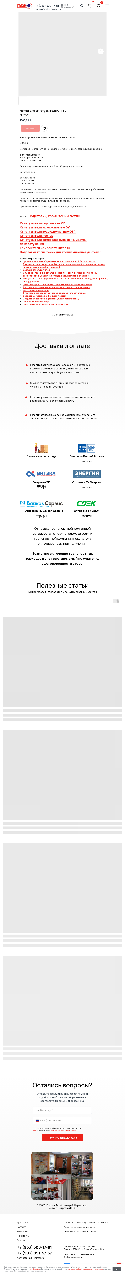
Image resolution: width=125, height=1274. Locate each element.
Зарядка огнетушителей (36, 269)
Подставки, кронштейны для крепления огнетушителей (60, 252)
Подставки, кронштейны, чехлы (54, 216)
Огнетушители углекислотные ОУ (45, 227)
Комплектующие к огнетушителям (45, 248)
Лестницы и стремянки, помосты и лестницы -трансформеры (56, 287)
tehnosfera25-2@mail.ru (30, 1257)
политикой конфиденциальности (63, 1130)
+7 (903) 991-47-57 (34, 1253)
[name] (62, 1110)
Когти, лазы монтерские (36, 290)
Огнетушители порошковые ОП (42, 223)
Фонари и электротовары (36, 301)
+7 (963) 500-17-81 (34, 1247)
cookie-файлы (35, 1269)
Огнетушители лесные (36, 236)
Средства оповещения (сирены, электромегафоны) (51, 298)
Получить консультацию (62, 1137)
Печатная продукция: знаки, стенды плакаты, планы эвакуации (57, 284)
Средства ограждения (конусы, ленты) (44, 295)
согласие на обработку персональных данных (85, 1269)
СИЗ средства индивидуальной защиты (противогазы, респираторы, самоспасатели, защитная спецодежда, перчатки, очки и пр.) (60, 274)
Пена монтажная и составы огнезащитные (46, 304)
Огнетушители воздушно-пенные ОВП (48, 231)
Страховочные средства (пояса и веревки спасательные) (55, 293)
